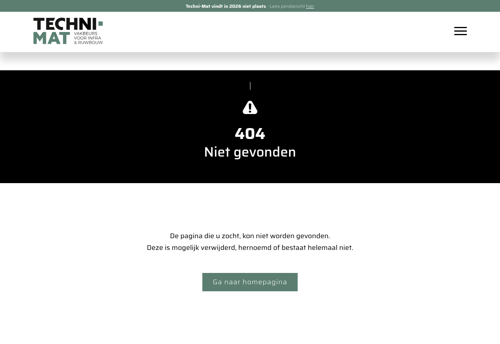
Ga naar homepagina (250, 281)
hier (310, 6)
